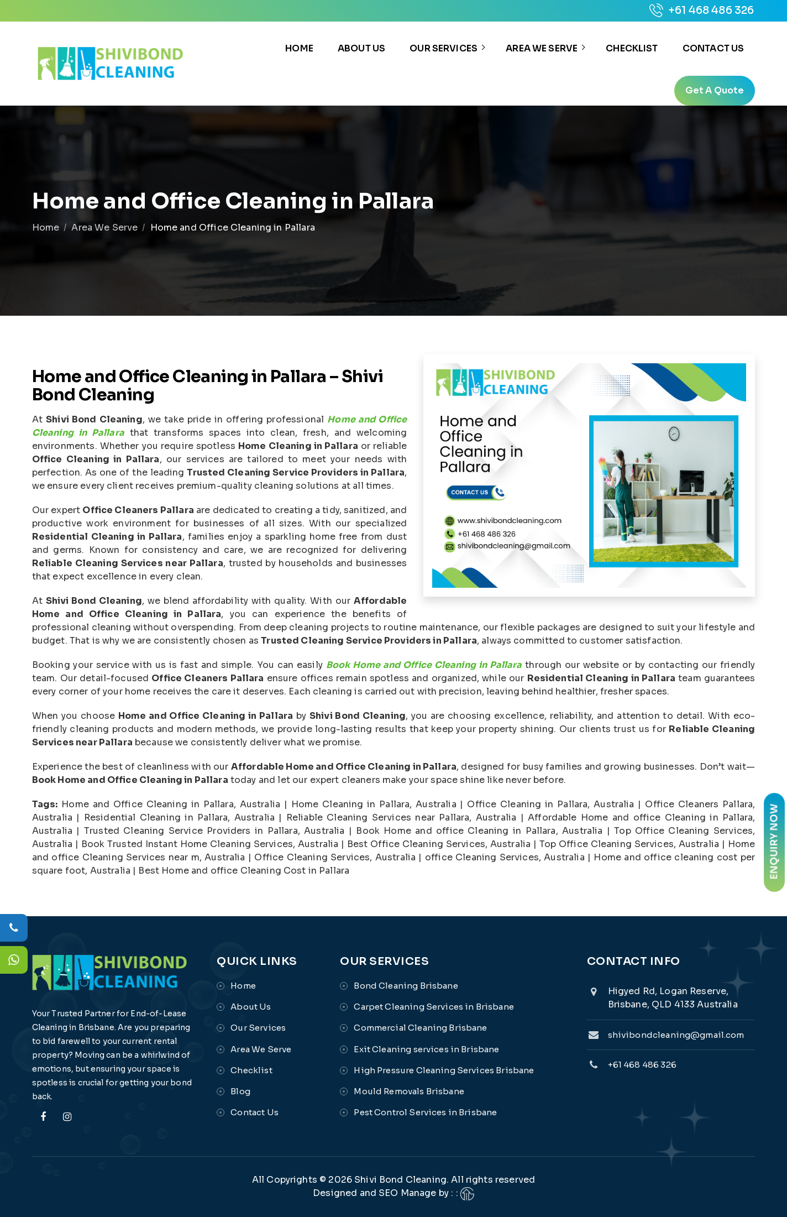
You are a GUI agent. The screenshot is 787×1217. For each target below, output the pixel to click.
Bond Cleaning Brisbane (406, 985)
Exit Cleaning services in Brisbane (426, 1049)
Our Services (444, 48)
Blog (240, 1091)
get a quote (714, 90)
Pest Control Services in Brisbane (425, 1113)
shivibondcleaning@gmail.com (676, 1035)
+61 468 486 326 (701, 10)
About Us (361, 48)
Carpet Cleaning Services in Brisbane (433, 1006)
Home (299, 48)
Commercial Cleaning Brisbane (420, 1028)
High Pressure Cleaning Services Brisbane (444, 1070)
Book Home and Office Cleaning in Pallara (424, 665)
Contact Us (713, 48)
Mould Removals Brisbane (409, 1091)
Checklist (632, 48)
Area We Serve (542, 48)
